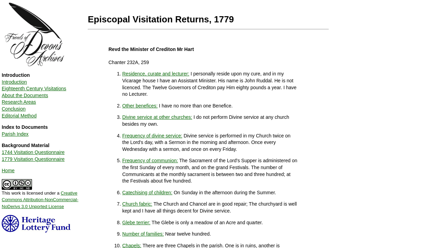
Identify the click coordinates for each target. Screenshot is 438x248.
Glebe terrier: (136, 222)
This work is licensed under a (40, 197)
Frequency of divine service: (152, 135)
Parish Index (15, 134)
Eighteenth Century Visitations (34, 88)
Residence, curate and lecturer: (155, 73)
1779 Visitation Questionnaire (33, 159)
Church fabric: (137, 204)
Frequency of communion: (150, 160)
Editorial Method (19, 115)
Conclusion (13, 109)
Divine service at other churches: (157, 117)
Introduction (14, 82)
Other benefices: (140, 105)
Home (8, 170)
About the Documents (25, 95)
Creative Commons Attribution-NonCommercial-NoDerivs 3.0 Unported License (40, 199)
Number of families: (143, 234)
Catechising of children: (147, 192)
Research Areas (19, 102)
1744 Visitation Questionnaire (33, 152)
